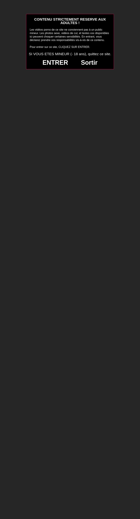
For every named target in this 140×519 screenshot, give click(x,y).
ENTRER (55, 62)
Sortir (89, 62)
